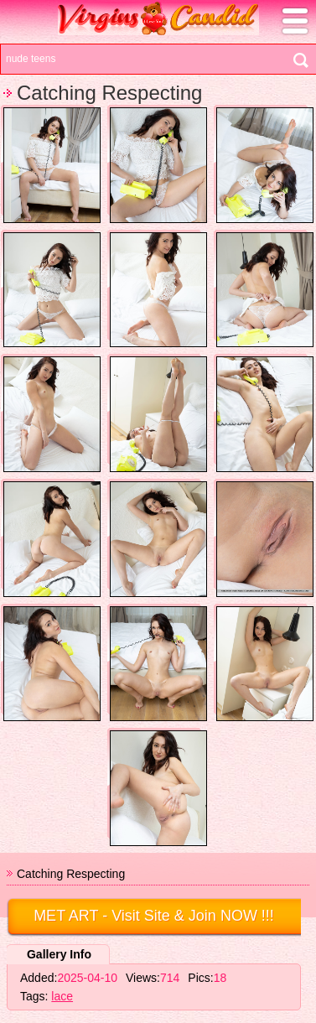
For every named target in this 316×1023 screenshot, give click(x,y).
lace (62, 996)
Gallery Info (59, 954)
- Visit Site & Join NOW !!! (154, 915)
